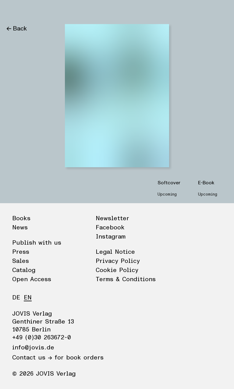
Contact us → (32, 358)
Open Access (31, 279)
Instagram (111, 237)
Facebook (110, 228)
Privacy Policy (118, 261)
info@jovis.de (33, 348)
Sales (20, 261)
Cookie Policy (117, 270)
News (37, 11)
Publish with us (36, 243)
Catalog (23, 270)
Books (15, 11)
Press (20, 252)
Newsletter (112, 218)
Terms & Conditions (126, 279)
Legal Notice (115, 252)
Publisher (64, 11)
